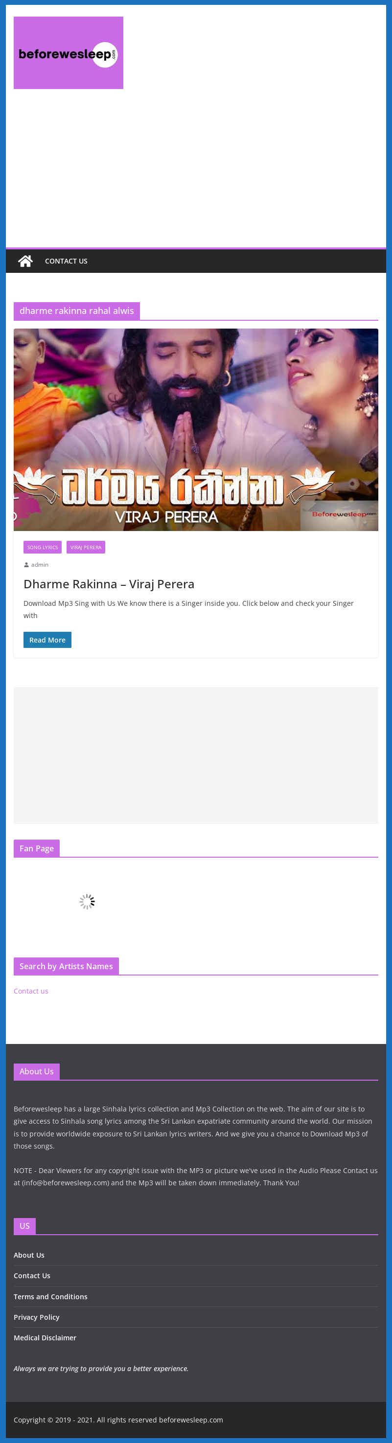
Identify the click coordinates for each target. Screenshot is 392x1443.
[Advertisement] (196, 174)
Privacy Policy (37, 1317)
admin (39, 564)
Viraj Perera (85, 547)
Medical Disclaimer (45, 1337)
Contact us (66, 261)
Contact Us (32, 1275)
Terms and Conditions (51, 1296)
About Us (29, 1255)
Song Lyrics (42, 547)
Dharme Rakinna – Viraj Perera (109, 584)
